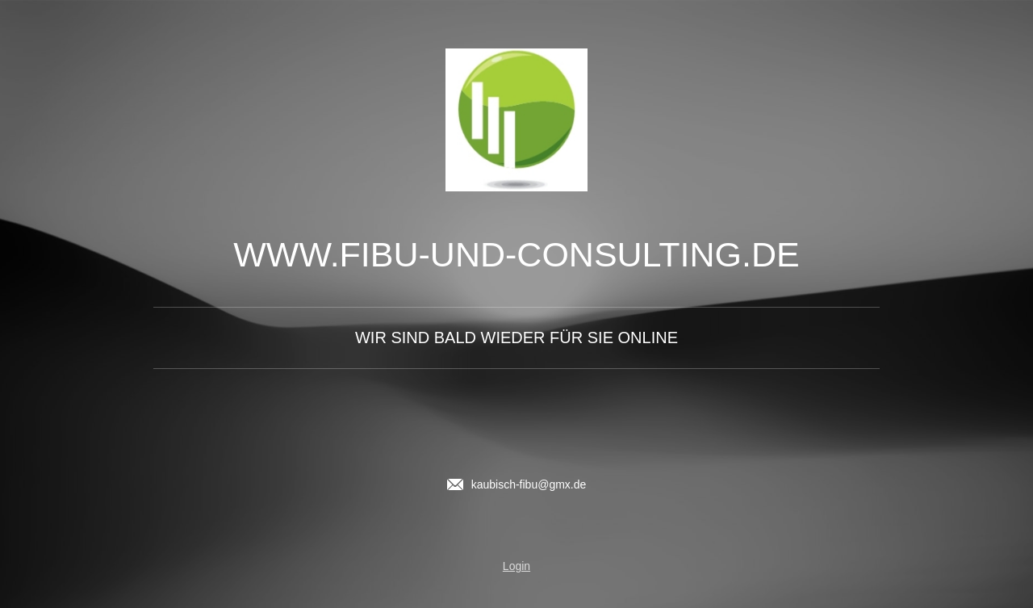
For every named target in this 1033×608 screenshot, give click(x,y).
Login (516, 566)
